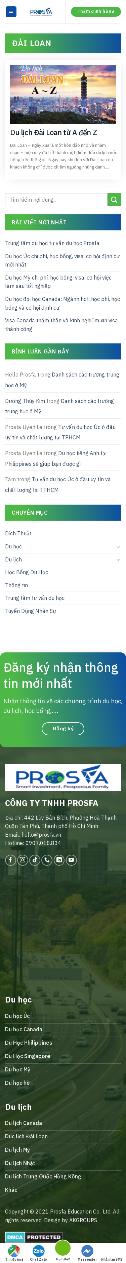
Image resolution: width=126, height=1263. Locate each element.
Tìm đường (14, 1253)
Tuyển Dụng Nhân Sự (30, 611)
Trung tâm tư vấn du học (35, 598)
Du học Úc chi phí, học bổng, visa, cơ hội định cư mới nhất (62, 260)
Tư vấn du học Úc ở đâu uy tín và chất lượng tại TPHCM (60, 432)
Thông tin (16, 585)
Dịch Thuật (18, 533)
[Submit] (114, 199)
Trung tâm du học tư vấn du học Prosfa (52, 243)
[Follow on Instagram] (22, 860)
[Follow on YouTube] (71, 860)
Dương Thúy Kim (25, 401)
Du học (13, 546)
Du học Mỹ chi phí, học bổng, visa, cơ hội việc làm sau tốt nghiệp (58, 282)
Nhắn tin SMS (111, 1253)
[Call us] (46, 860)
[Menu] (11, 11)
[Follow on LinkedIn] (59, 860)
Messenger (87, 1253)
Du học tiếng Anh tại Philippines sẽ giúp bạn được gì (56, 458)
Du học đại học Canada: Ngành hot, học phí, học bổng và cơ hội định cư (62, 303)
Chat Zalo (38, 1253)
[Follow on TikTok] (34, 860)
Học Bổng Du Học (26, 572)
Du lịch (13, 559)
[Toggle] (118, 547)
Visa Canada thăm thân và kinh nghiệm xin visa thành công (61, 325)
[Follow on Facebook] (10, 860)
